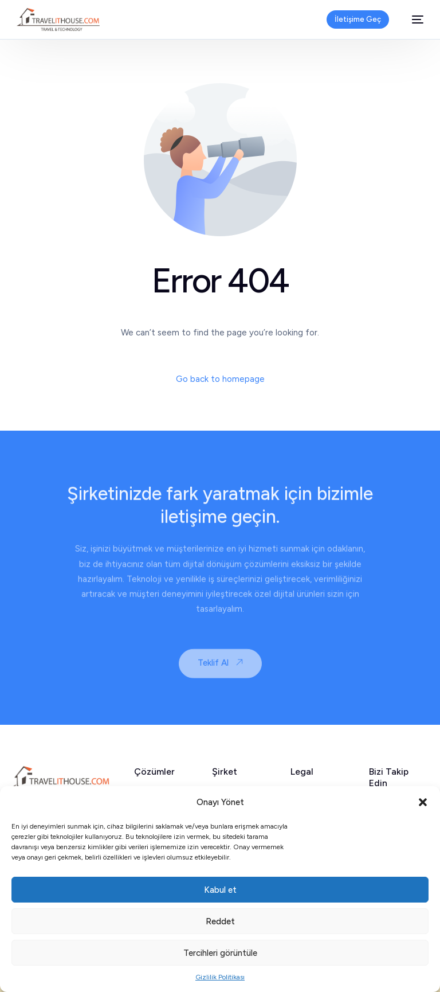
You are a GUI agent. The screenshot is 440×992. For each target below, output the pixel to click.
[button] (423, 802)
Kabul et (220, 890)
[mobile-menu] (411, 19)
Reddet (220, 921)
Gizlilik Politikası (220, 977)
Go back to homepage (220, 379)
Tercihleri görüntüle (220, 953)
